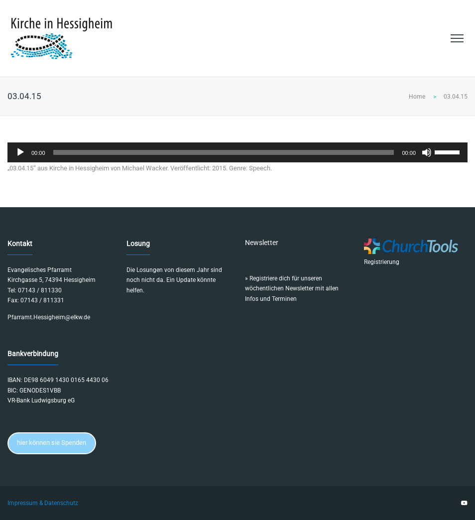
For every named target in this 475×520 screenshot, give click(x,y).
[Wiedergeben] (20, 152)
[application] (237, 152)
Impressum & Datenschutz (42, 503)
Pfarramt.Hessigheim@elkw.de (48, 317)
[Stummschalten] (427, 152)
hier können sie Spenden (51, 442)
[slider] (223, 152)
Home (417, 96)
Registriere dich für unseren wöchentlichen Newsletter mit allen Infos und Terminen (292, 288)
